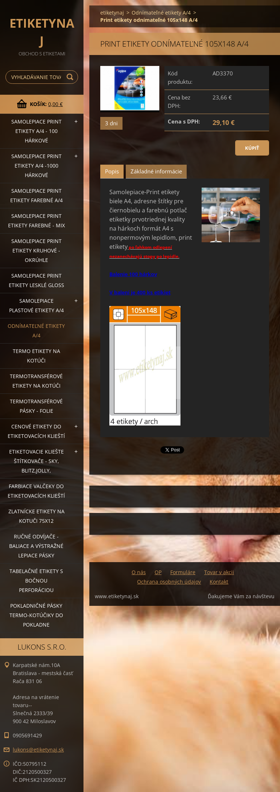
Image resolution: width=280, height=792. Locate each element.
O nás (139, 572)
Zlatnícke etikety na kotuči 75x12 (36, 516)
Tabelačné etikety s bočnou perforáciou (36, 580)
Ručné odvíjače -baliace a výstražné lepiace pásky (36, 546)
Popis (112, 171)
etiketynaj (112, 12)
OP (158, 572)
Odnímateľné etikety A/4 (36, 330)
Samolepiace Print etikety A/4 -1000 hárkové (36, 166)
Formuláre (182, 572)
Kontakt (219, 581)
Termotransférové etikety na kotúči (36, 381)
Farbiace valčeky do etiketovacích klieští (36, 491)
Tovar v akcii (219, 572)
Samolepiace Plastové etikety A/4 (36, 305)
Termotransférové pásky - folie (36, 406)
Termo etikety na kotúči (36, 356)
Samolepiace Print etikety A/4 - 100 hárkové (36, 131)
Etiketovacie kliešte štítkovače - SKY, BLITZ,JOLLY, (36, 461)
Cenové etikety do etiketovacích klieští (36, 431)
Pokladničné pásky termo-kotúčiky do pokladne (36, 615)
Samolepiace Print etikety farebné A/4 (36, 195)
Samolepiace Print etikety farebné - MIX (36, 220)
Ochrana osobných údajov (169, 581)
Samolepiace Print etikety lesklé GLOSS (36, 280)
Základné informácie (156, 171)
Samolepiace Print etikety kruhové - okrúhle (36, 250)
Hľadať (71, 77)
